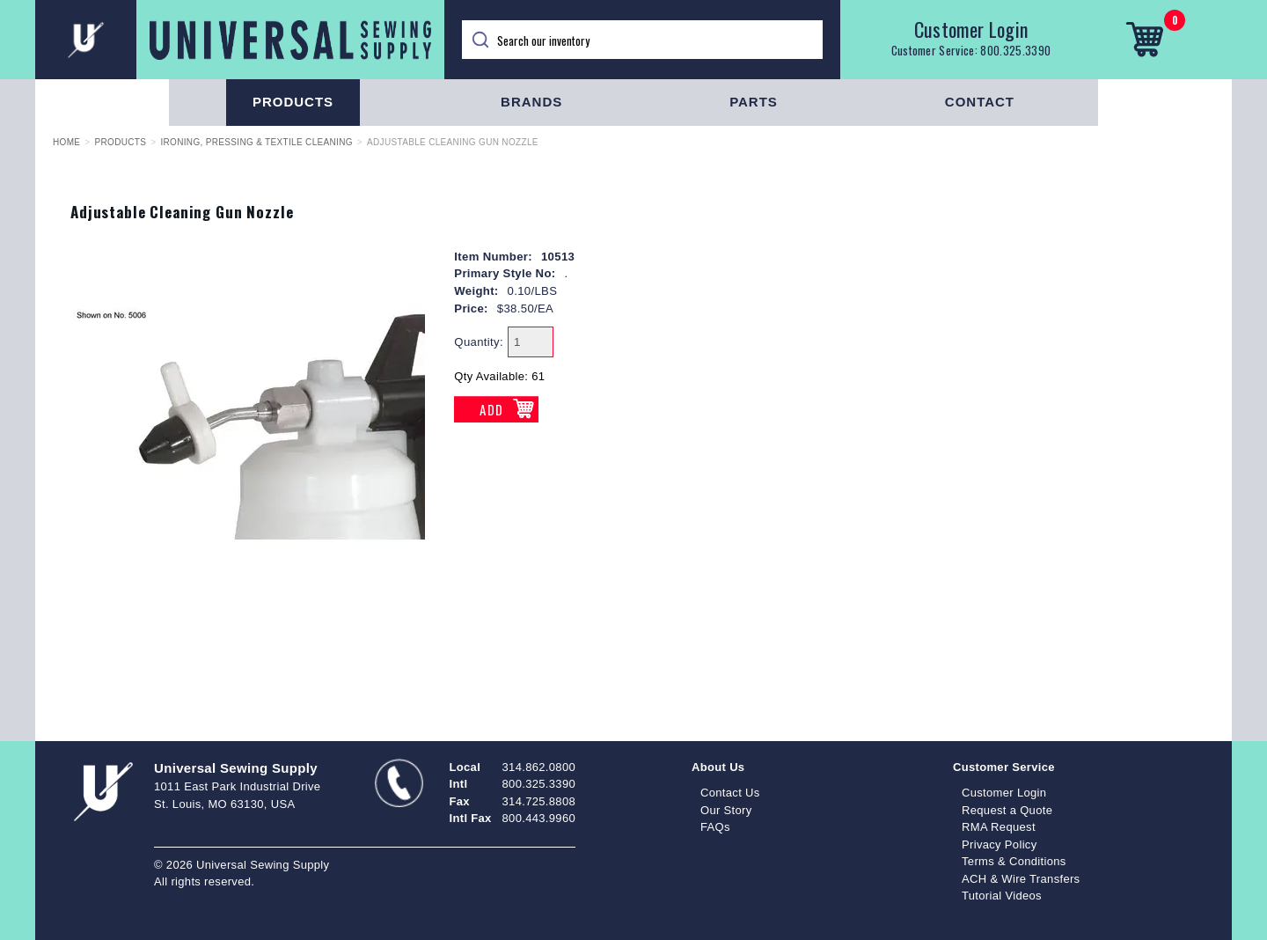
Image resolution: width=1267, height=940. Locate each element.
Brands (531, 101)
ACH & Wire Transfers (1021, 878)
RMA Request (999, 827)
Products (293, 101)
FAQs (715, 827)
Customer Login (971, 29)
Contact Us (730, 792)
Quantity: (478, 342)
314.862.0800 (538, 767)
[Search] (642, 39)
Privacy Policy (999, 844)
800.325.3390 (1015, 50)
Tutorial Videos (1002, 895)
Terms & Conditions (1014, 861)
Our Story (726, 810)
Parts (753, 101)
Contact (979, 101)
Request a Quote (1007, 810)
